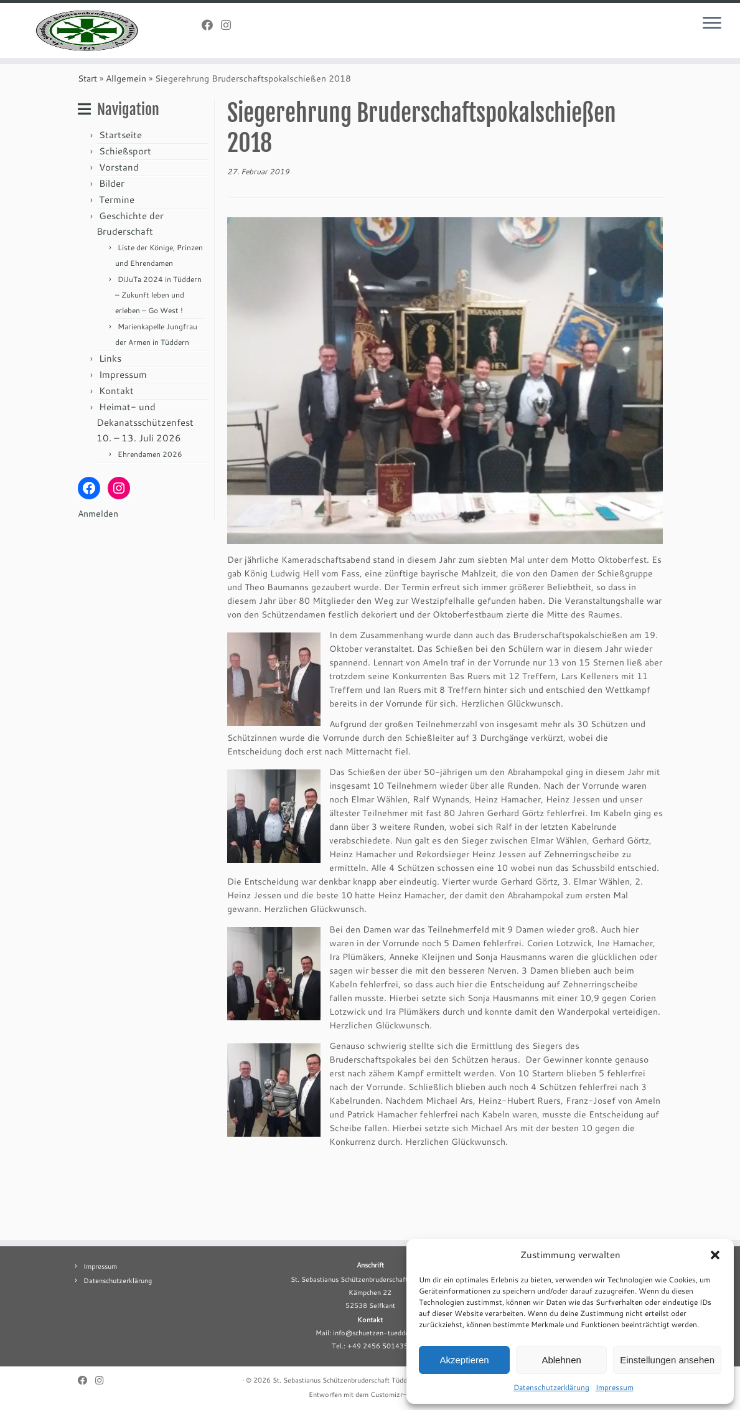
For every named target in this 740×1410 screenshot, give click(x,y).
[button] (715, 1255)
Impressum (615, 1387)
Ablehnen (561, 1360)
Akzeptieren (464, 1360)
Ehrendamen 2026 (150, 526)
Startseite (120, 207)
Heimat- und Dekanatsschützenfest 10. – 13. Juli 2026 (145, 494)
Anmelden (98, 586)
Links (110, 430)
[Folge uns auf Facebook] (211, 25)
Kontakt (116, 462)
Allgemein (126, 150)
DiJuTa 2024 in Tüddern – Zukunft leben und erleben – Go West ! (158, 367)
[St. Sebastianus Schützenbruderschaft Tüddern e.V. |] (86, 62)
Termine (116, 271)
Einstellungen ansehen (667, 1360)
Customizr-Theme (399, 1394)
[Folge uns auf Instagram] (230, 25)
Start (87, 150)
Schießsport (125, 223)
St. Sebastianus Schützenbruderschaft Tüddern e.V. (352, 1380)
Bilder (111, 255)
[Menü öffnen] (712, 23)
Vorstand (119, 239)
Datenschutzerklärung (551, 1387)
